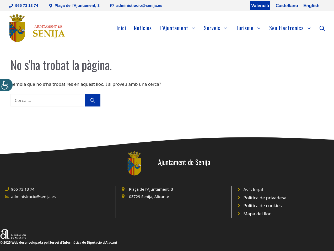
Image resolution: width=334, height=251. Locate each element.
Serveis (218, 28)
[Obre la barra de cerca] (322, 28)
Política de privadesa (264, 198)
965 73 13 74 (26, 5)
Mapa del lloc (257, 214)
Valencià (260, 5)
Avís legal (253, 189)
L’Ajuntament (180, 28)
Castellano (287, 5)
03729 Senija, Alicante (149, 196)
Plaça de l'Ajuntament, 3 (77, 5)
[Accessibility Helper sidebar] (6, 85)
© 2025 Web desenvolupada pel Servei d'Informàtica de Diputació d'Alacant (58, 242)
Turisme (250, 28)
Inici (121, 28)
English (311, 5)
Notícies (143, 28)
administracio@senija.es (139, 5)
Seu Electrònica (292, 28)
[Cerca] (92, 100)
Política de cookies (262, 205)
